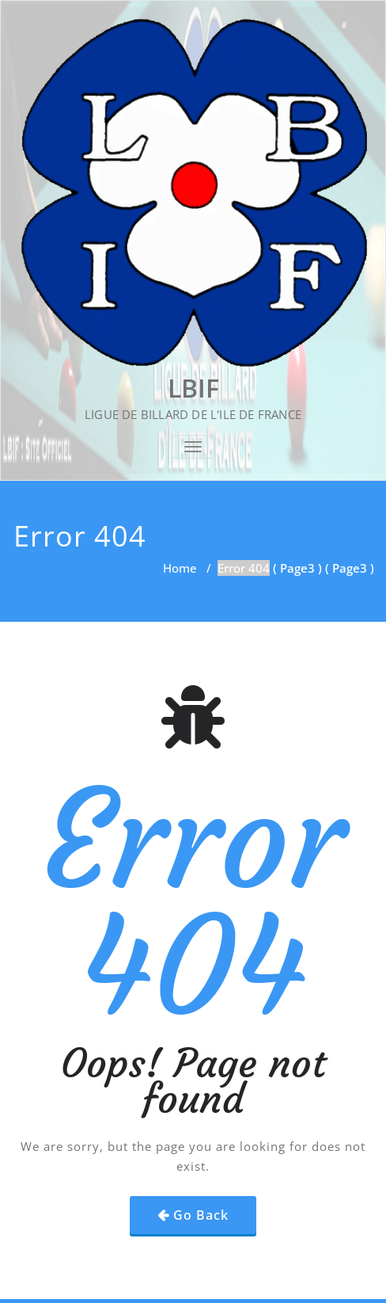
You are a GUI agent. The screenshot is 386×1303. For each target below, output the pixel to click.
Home (180, 568)
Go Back (201, 1215)
